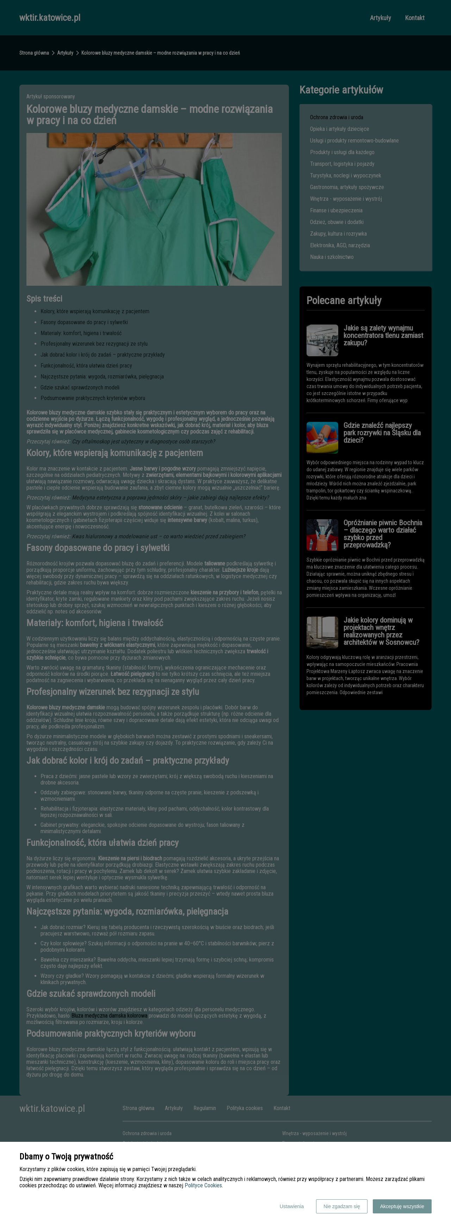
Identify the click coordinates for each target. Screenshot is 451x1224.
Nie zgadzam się (341, 1206)
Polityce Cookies (203, 1185)
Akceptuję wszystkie (402, 1206)
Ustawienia (292, 1206)
